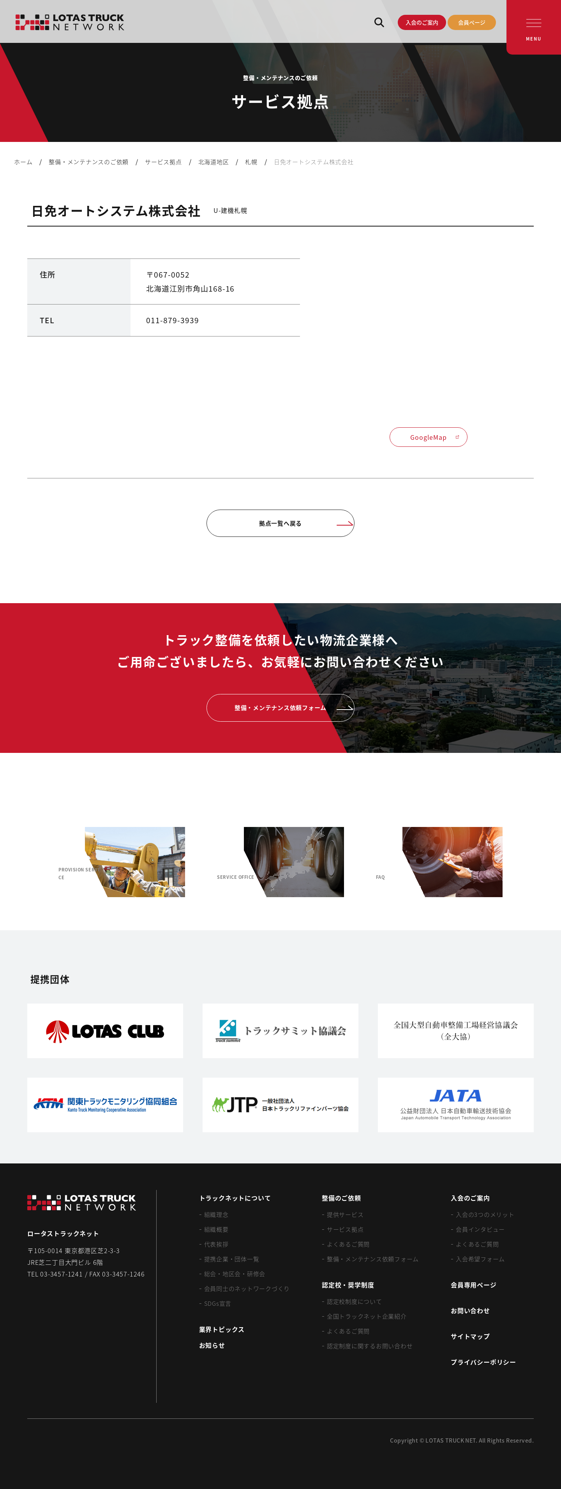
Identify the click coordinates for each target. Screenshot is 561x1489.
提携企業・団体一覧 (231, 1259)
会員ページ (471, 22)
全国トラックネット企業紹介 (367, 1316)
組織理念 (216, 1214)
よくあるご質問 (348, 1244)
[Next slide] (523, 862)
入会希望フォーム (480, 1259)
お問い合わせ (470, 1310)
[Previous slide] (37, 862)
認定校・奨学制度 (348, 1284)
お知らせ (212, 1345)
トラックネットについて (235, 1197)
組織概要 (216, 1229)
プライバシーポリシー (483, 1362)
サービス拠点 (345, 1229)
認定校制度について (354, 1301)
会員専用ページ (474, 1284)
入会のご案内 (422, 22)
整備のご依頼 (341, 1197)
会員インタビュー (480, 1229)
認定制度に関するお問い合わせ (370, 1346)
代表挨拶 (216, 1244)
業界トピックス (222, 1329)
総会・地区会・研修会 (235, 1273)
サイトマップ (470, 1336)
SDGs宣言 (218, 1303)
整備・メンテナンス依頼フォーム (373, 1259)
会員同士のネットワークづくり (247, 1288)
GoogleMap (434, 437)
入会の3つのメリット (485, 1214)
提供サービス (345, 1214)
